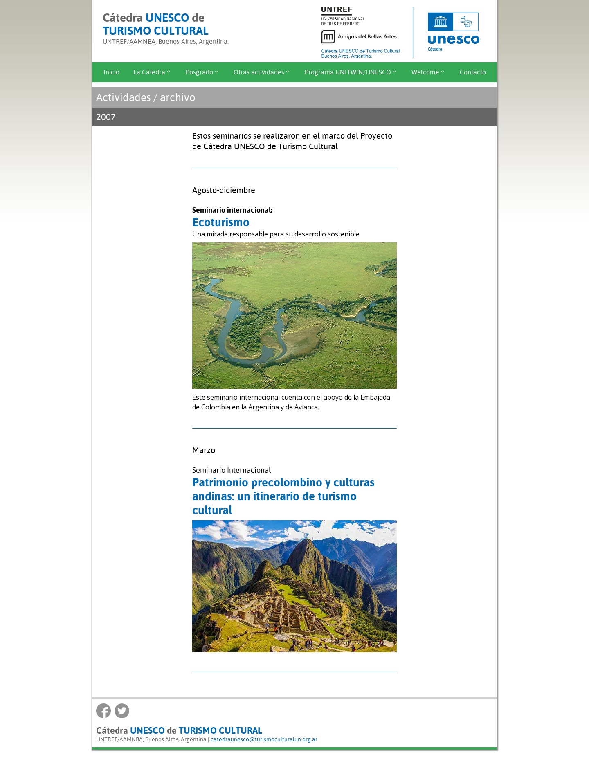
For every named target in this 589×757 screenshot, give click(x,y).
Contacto (473, 72)
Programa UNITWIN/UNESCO (351, 72)
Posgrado (203, 72)
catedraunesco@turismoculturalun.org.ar (264, 739)
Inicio (111, 72)
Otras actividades (262, 72)
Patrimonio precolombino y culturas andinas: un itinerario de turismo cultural (283, 496)
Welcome (428, 72)
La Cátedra (152, 72)
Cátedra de (156, 24)
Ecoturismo (221, 222)
